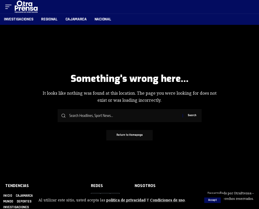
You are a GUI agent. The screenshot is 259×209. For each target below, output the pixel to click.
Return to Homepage (130, 135)
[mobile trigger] (9, 7)
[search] (250, 6)
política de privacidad (126, 200)
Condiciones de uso (168, 200)
